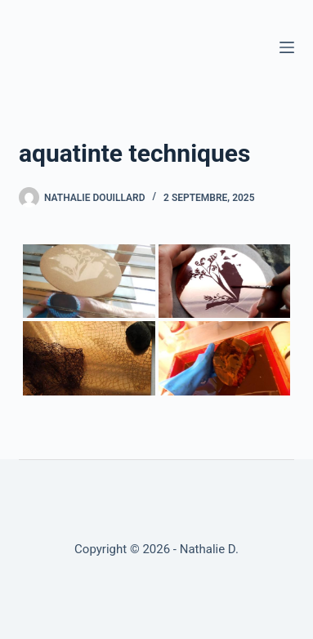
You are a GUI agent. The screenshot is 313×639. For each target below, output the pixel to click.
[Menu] (286, 47)
